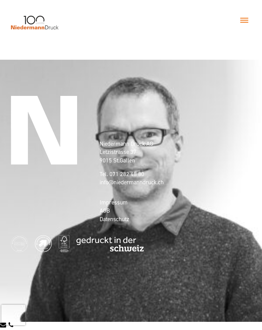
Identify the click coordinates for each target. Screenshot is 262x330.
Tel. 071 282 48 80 (122, 174)
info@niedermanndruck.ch (132, 182)
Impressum (114, 202)
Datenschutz (114, 219)
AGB (105, 210)
